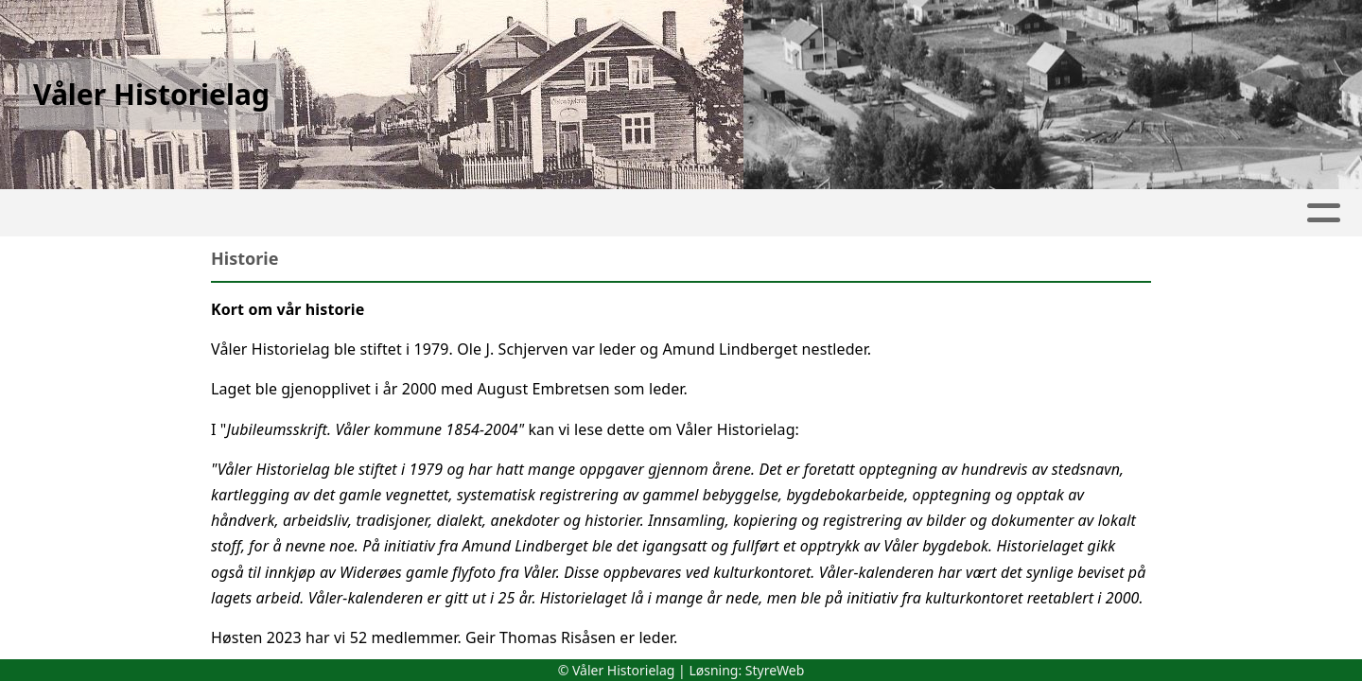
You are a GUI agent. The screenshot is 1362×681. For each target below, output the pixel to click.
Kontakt (1173, 213)
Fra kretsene (470, 213)
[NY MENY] (1285, 213)
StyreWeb (775, 670)
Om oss (1061, 213)
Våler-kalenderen (776, 213)
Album (227, 213)
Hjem (57, 213)
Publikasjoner (935, 213)
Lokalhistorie (618, 213)
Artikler (139, 213)
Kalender (329, 213)
